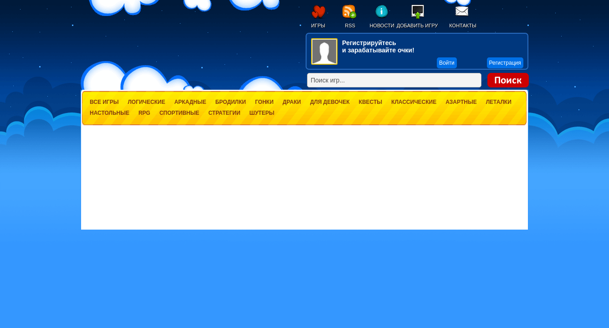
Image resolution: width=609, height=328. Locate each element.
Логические (146, 102)
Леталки (499, 102)
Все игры (104, 102)
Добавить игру (417, 25)
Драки (292, 102)
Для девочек (330, 102)
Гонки (264, 102)
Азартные (460, 102)
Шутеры (262, 113)
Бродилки (230, 102)
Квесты (370, 102)
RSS (350, 25)
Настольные (109, 113)
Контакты (462, 25)
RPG (144, 113)
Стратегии (224, 113)
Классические (413, 102)
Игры (318, 25)
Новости (381, 25)
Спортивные (179, 113)
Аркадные (190, 102)
